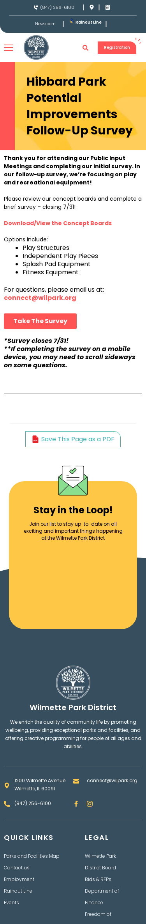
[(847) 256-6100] (36, 7)
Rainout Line (89, 22)
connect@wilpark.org (40, 297)
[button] (85, 47)
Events (11, 902)
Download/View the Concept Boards (58, 223)
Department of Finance (102, 897)
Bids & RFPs (98, 879)
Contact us (17, 867)
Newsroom (45, 24)
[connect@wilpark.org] (76, 781)
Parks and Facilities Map (32, 856)
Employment (19, 879)
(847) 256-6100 (57, 7)
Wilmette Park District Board (100, 862)
